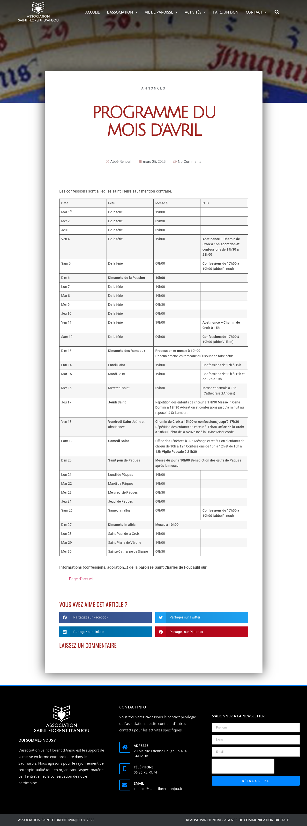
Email (139, 783)
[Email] (124, 785)
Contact (256, 12)
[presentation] (243, 766)
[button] (277, 12)
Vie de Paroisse (161, 12)
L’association (122, 12)
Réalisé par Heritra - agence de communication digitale (237, 820)
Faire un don (226, 12)
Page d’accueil (81, 579)
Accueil (92, 12)
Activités (195, 12)
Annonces (153, 88)
